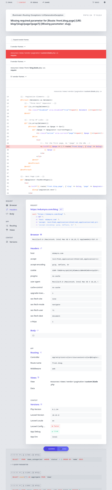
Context (9, 238)
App (7, 222)
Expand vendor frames (20, 40)
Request (9, 201)
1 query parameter (19, 465)
